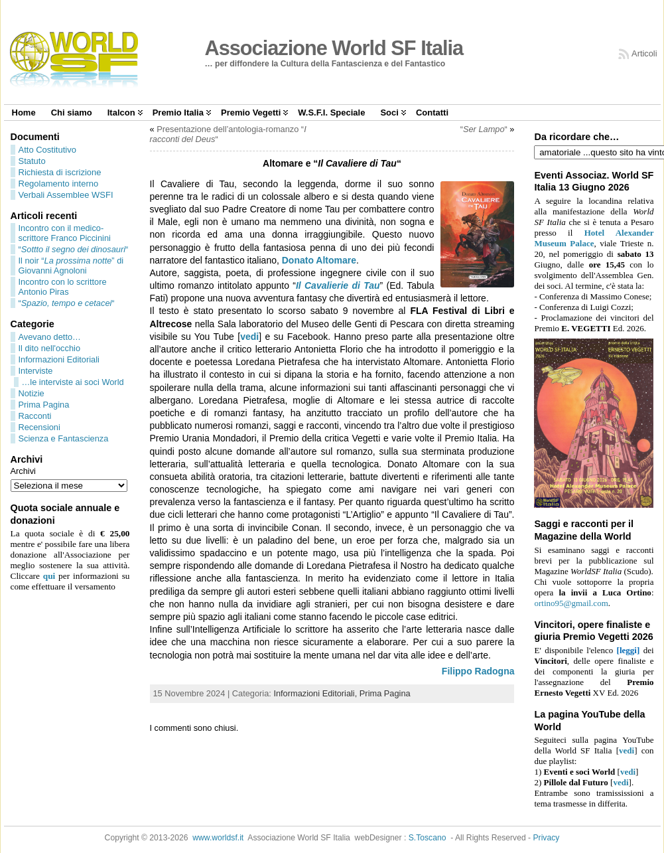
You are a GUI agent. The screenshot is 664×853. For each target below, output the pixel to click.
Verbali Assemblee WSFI (66, 195)
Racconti (35, 416)
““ (74, 249)
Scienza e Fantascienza (64, 438)
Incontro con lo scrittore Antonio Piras (63, 287)
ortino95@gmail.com (571, 603)
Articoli (644, 53)
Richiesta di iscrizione (60, 172)
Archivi (23, 471)
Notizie (31, 393)
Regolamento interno (59, 184)
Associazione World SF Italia (334, 48)
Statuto (32, 161)
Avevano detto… (50, 337)
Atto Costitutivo (47, 150)
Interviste (36, 371)
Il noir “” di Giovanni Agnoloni (71, 265)
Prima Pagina (44, 405)
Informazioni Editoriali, (316, 693)
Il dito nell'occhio (50, 348)
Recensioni (39, 427)
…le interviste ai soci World (73, 382)
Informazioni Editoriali (59, 359)
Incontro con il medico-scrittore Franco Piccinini (65, 233)
